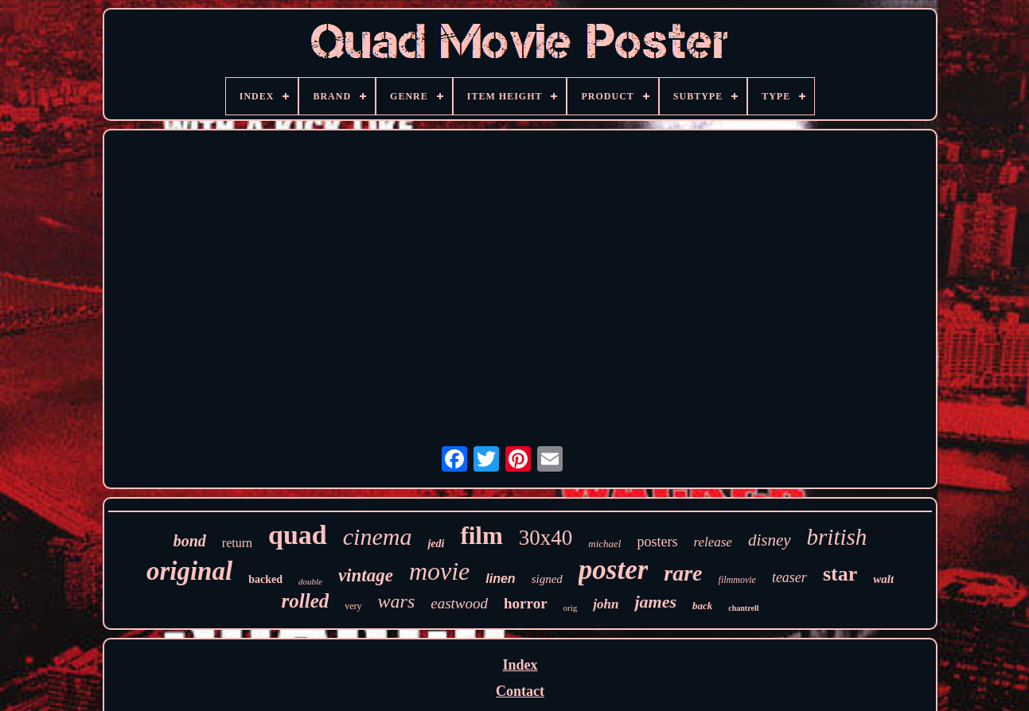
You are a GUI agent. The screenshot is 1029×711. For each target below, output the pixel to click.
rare (683, 573)
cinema (377, 536)
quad (297, 535)
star (840, 573)
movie (439, 571)
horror (526, 603)
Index (519, 665)
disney (769, 540)
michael (604, 544)
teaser (789, 577)
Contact (520, 691)
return (237, 543)
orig (570, 607)
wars (396, 601)
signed (547, 579)
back (702, 606)
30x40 (546, 538)
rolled (305, 601)
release (712, 542)
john (605, 604)
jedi (435, 544)
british (837, 537)
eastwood (459, 603)
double (310, 581)
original (189, 571)
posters (657, 542)
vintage (365, 575)
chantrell (743, 608)
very (353, 606)
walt (883, 579)
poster (614, 569)
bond (189, 541)
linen (500, 578)
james (655, 602)
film (481, 536)
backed (265, 579)
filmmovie (737, 579)
